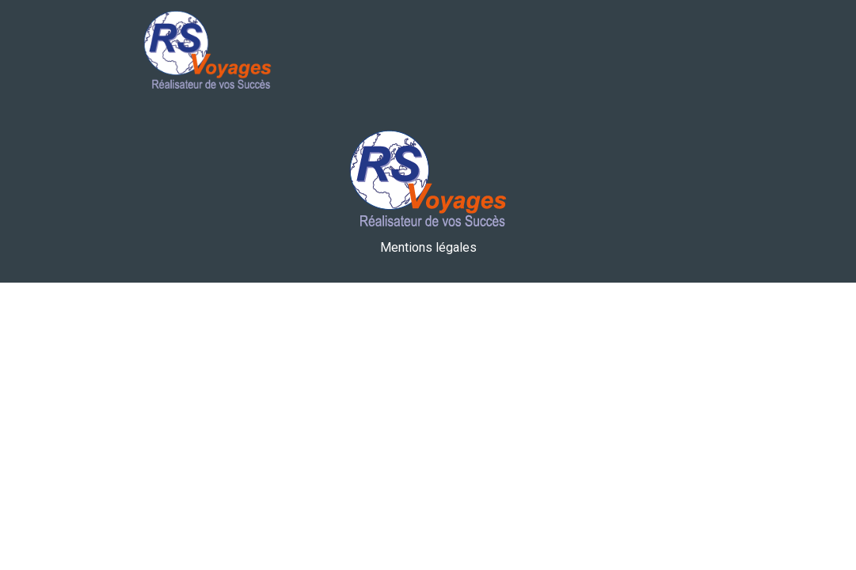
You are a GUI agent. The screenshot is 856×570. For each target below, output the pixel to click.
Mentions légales (428, 247)
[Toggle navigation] (679, 52)
